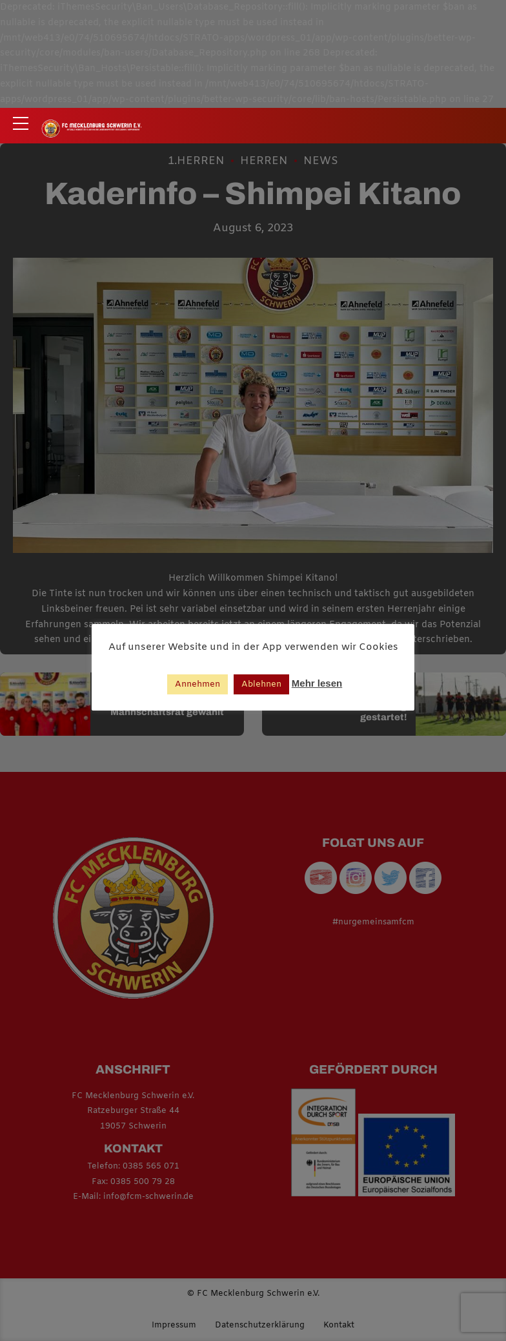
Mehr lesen (317, 683)
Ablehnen (261, 684)
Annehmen (197, 684)
